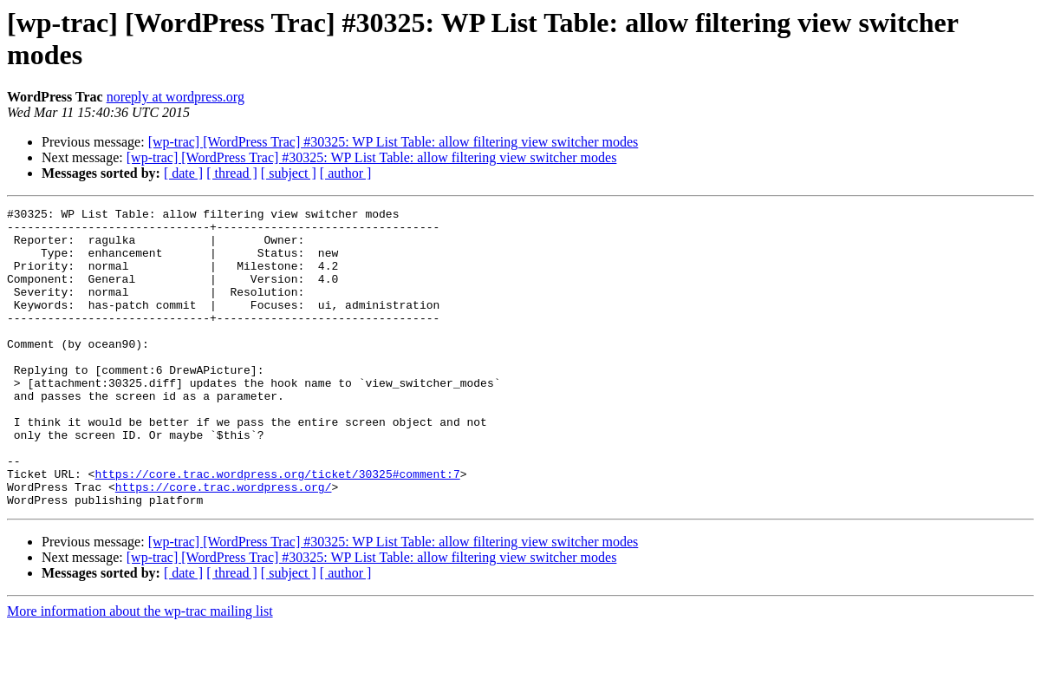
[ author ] (346, 173)
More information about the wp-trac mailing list (140, 670)
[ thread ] (231, 173)
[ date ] (183, 173)
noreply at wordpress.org (175, 96)
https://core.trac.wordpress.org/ (223, 544)
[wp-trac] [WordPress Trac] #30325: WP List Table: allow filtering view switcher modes (393, 141)
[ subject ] (288, 173)
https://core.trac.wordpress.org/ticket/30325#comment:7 (276, 528)
